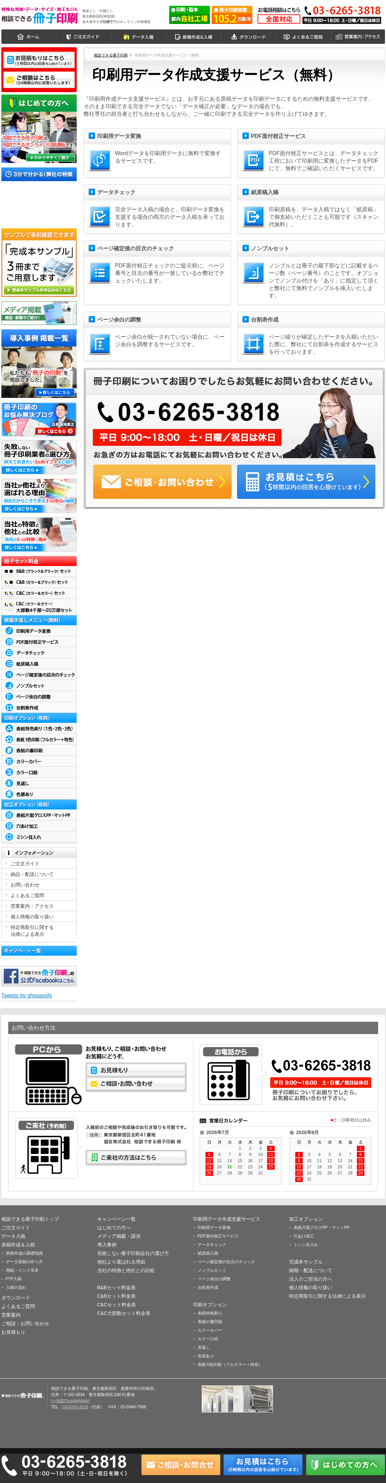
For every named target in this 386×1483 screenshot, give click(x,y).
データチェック (212, 1244)
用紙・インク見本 (22, 1270)
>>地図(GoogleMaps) (70, 1400)
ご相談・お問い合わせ (25, 1323)
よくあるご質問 (303, 36)
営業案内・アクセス (358, 36)
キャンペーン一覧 (116, 1219)
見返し (204, 1347)
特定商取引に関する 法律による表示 (32, 931)
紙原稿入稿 (208, 1253)
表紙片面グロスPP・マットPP (322, 1227)
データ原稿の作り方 (24, 1261)
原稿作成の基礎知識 (24, 1253)
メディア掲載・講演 (118, 1236)
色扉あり (206, 1356)
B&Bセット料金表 (116, 1287)
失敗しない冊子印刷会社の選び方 (133, 1253)
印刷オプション (210, 1304)
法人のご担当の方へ (310, 1279)
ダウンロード (248, 36)
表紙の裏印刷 (210, 1321)
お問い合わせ (25, 885)
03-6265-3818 (75, 1407)
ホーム (28, 36)
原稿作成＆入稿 (193, 36)
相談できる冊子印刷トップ (30, 1219)
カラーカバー (210, 1330)
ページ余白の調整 (214, 1279)
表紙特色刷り (210, 1313)
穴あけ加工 (304, 1236)
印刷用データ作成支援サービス (226, 1219)
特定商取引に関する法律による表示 (327, 1296)
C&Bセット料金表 (116, 1296)
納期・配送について (310, 1270)
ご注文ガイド (83, 36)
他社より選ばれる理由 (121, 1262)
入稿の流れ (16, 1287)
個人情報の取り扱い (32, 916)
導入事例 (106, 1244)
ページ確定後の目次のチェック (226, 1261)
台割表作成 (208, 1287)
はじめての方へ (114, 1227)
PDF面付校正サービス (218, 1236)
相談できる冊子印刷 (39, 15)
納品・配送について (32, 874)
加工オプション (306, 1219)
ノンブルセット (212, 1270)
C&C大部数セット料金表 (124, 1313)
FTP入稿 (14, 1279)
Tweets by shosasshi (26, 995)
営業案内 (11, 1315)
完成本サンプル (306, 1262)
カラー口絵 (208, 1338)
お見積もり (13, 1332)
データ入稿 (138, 36)
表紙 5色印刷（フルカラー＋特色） (230, 1364)
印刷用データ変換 (214, 1227)
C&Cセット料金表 (116, 1304)
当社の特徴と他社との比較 (126, 1270)
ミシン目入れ (306, 1244)
